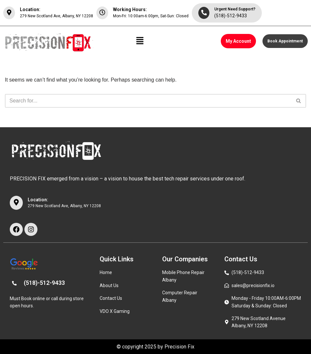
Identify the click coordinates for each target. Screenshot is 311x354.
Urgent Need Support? (234, 9)
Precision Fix (179, 347)
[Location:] (9, 13)
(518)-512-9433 (230, 15)
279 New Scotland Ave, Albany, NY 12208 (56, 16)
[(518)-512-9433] (14, 283)
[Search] (148, 101)
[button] (140, 41)
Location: (30, 9)
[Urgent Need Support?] (203, 13)
